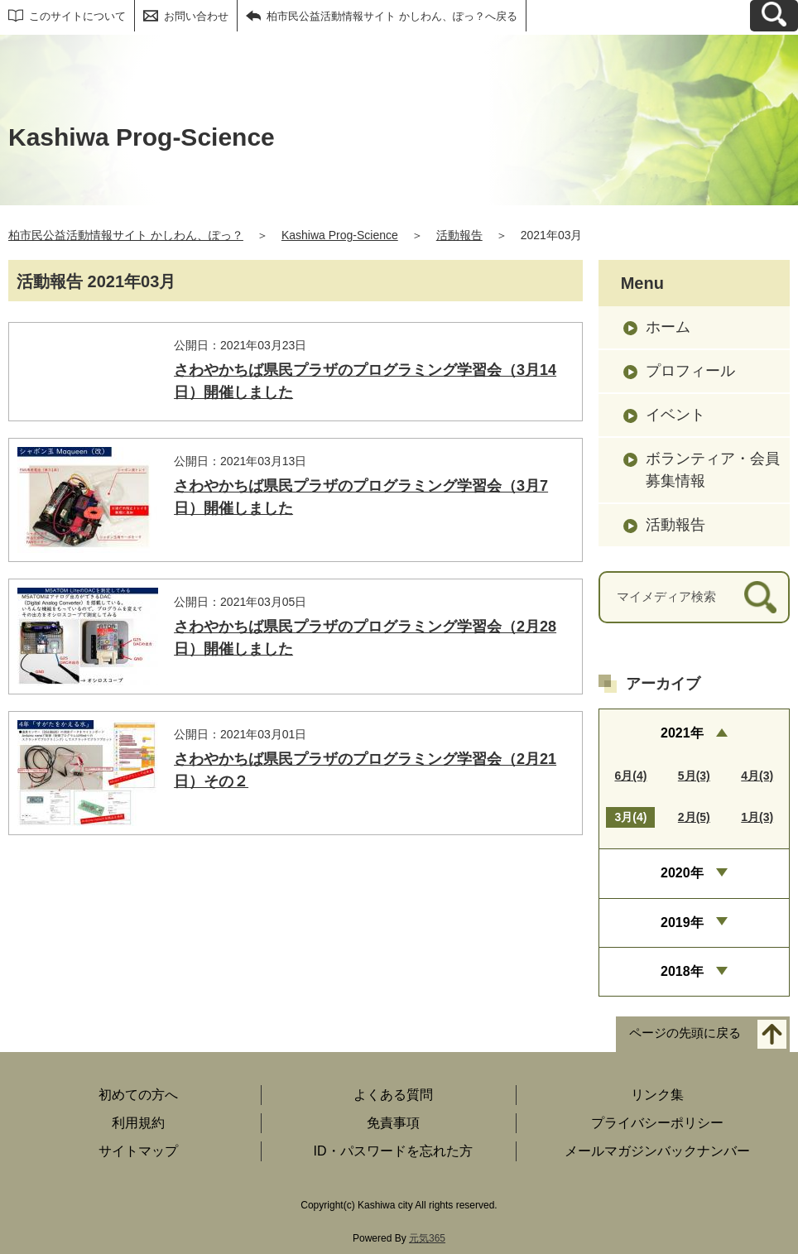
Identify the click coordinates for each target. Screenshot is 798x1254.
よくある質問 (393, 1095)
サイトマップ (138, 1151)
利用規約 (138, 1123)
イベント (675, 414)
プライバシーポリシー (657, 1123)
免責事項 (393, 1123)
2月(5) (694, 817)
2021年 (682, 733)
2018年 (682, 971)
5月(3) (694, 775)
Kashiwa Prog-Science (339, 235)
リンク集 (657, 1095)
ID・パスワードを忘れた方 (393, 1151)
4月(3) (757, 775)
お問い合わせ (196, 16)
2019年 (682, 922)
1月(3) (757, 817)
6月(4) (630, 775)
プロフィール (690, 371)
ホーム (668, 327)
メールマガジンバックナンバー (657, 1151)
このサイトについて (77, 16)
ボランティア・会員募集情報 (713, 469)
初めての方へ (138, 1095)
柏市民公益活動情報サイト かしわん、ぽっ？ (125, 235)
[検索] (760, 597)
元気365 (427, 1238)
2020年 (682, 873)
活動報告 (459, 235)
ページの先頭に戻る (685, 1033)
